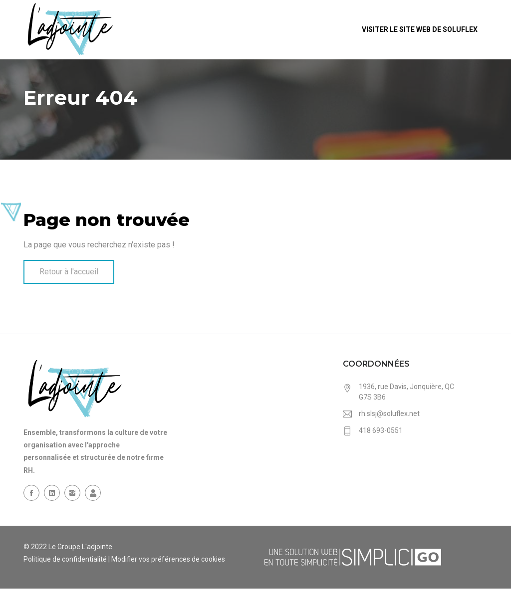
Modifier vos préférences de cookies (168, 559)
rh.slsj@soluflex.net (389, 413)
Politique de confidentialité (65, 559)
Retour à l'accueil (68, 271)
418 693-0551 (381, 430)
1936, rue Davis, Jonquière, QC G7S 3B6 (406, 392)
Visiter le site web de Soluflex (420, 29)
